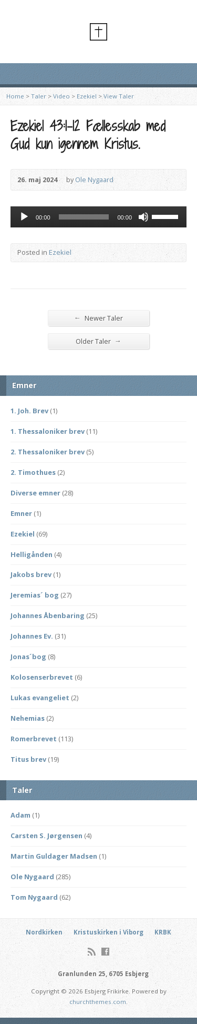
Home (15, 96)
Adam (20, 815)
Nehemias (28, 718)
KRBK (162, 932)
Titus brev (28, 759)
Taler (38, 96)
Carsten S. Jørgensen (46, 835)
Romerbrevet (34, 738)
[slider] (84, 217)
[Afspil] (24, 217)
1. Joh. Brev (29, 410)
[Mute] (143, 217)
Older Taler (98, 341)
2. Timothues (33, 472)
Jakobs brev (31, 574)
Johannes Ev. (32, 636)
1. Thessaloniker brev (48, 431)
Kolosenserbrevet (42, 677)
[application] (98, 216)
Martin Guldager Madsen (54, 856)
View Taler (118, 96)
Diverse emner (35, 493)
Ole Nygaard (94, 179)
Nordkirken (44, 932)
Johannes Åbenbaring (48, 615)
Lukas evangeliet (40, 697)
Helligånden (32, 554)
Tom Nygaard (34, 897)
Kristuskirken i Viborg (108, 932)
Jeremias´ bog (35, 595)
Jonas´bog (28, 656)
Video (61, 96)
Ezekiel (87, 96)
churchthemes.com (97, 1002)
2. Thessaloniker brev (48, 451)
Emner (21, 513)
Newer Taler (98, 318)
